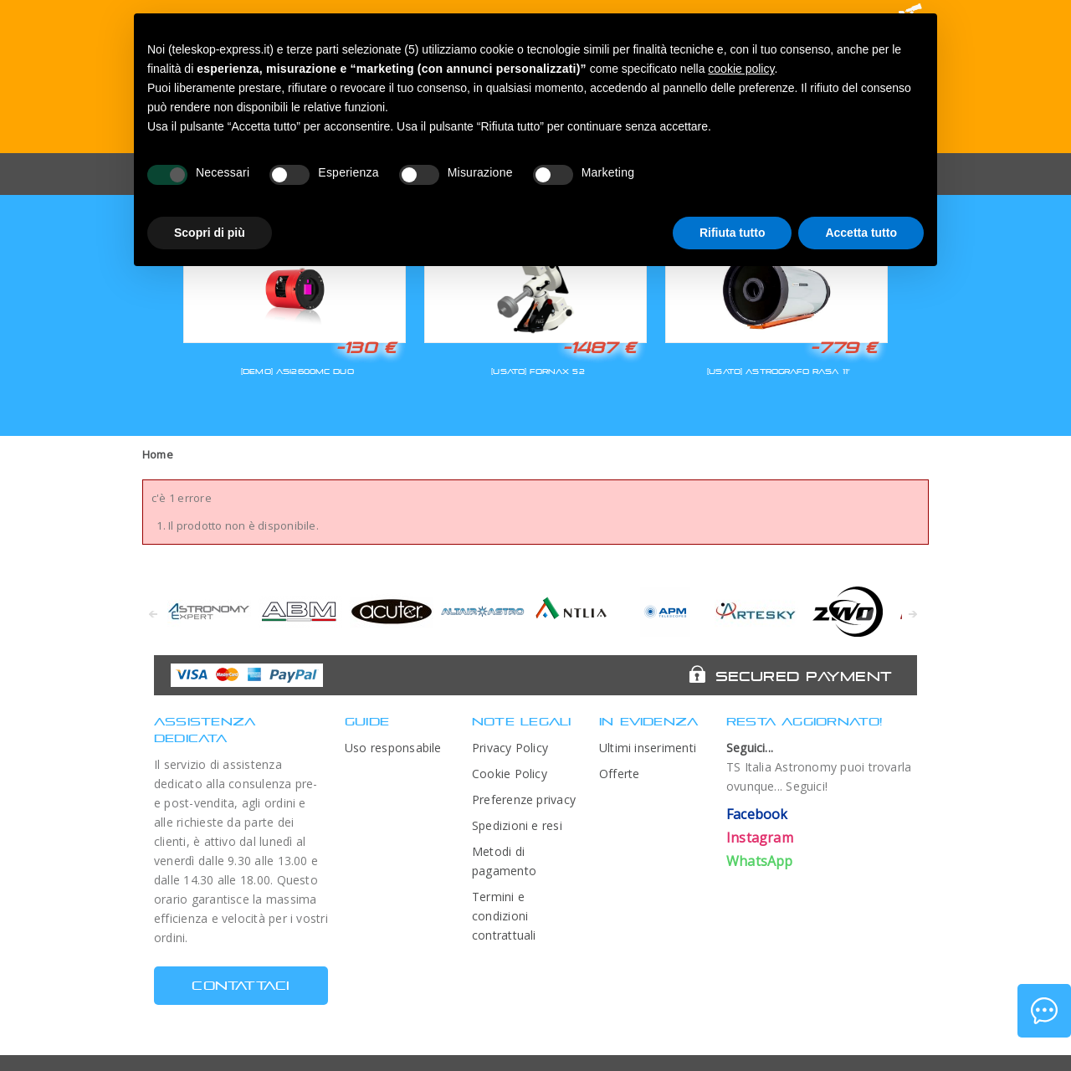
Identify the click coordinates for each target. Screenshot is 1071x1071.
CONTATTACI (241, 985)
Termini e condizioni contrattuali (504, 916)
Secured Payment (803, 676)
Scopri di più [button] (209, 232)
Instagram (759, 837)
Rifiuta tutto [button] (732, 232)
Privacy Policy (510, 748)
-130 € (366, 347)
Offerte (619, 773)
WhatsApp (759, 861)
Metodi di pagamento (504, 861)
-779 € (843, 347)
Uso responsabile (393, 748)
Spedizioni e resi (517, 825)
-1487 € (599, 347)
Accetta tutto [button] (861, 232)
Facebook (757, 814)
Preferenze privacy (524, 799)
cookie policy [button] (741, 68)
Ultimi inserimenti (647, 748)
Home (157, 454)
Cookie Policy (509, 773)
